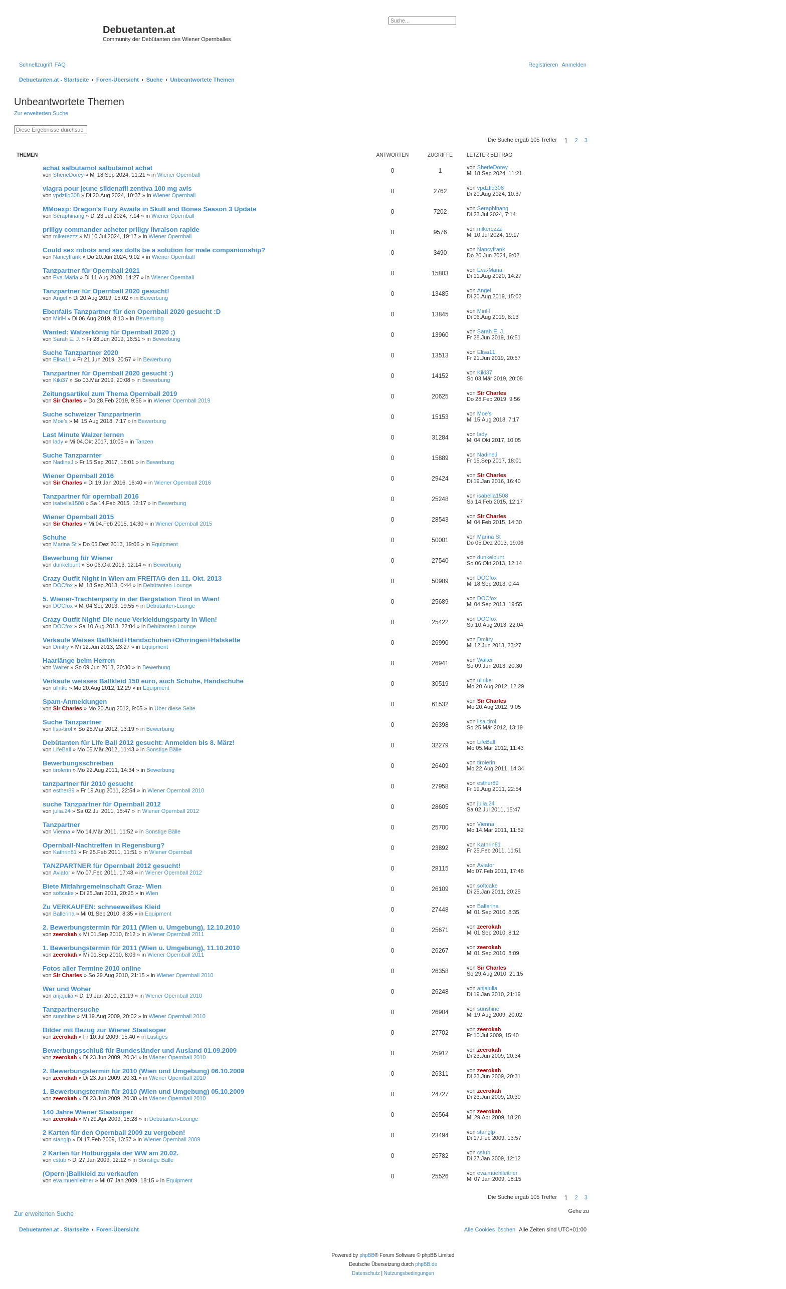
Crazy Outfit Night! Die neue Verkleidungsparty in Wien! (130, 619)
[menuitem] (60, 65)
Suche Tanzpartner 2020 (80, 352)
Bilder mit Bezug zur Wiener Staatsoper (104, 1030)
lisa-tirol (62, 729)
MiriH (59, 318)
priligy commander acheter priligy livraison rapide (121, 229)
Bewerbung (154, 298)
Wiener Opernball (179, 175)
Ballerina (64, 914)
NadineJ (63, 462)
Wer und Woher (67, 989)
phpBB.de (426, 1264)
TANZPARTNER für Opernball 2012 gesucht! (111, 866)
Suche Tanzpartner (72, 722)
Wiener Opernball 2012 (170, 811)
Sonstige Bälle (163, 749)
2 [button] (576, 140)
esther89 (64, 790)
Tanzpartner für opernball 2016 (91, 496)
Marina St (65, 544)
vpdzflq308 (66, 195)
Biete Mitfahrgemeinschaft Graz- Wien (102, 886)
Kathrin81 (65, 852)
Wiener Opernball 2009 (171, 1139)
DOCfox (63, 585)
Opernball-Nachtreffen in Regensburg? (103, 845)
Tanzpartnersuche (71, 1009)
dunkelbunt (66, 565)
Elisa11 (62, 359)
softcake (63, 893)
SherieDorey (68, 175)
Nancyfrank (67, 257)
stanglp (62, 1139)
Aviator (61, 873)
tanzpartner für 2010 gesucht (88, 783)
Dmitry (61, 647)
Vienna (61, 831)
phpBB (366, 1255)
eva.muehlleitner (73, 1180)
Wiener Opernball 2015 (78, 517)
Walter (61, 667)
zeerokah (65, 934)
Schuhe (55, 537)
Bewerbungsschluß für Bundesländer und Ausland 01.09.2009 (140, 1050)
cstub (59, 1160)
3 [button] (585, 140)
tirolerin (62, 770)
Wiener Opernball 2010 (175, 790)
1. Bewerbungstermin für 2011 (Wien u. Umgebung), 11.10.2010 (141, 948)
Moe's (60, 421)
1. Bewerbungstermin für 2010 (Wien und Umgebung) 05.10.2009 (143, 1091)
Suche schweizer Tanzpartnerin (92, 414)
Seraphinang (68, 216)
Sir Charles (67, 400)
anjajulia (63, 996)
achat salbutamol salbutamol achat (97, 168)
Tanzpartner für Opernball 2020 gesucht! (106, 291)
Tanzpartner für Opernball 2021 (91, 270)
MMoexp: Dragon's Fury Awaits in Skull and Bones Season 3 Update (150, 209)
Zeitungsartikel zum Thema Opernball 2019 (110, 393)
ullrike (60, 688)
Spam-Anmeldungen (75, 701)
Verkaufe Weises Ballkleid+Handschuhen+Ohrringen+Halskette (141, 640)
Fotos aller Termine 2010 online (92, 968)
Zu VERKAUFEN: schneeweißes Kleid (101, 907)
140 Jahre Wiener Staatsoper (88, 1112)
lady (58, 442)
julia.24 (62, 811)
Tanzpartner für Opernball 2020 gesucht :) (108, 373)
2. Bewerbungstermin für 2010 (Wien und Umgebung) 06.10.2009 (143, 1071)
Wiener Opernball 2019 (181, 400)
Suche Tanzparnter (72, 455)
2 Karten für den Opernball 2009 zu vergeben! (114, 1132)
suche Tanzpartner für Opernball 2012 (102, 804)
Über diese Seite (174, 708)
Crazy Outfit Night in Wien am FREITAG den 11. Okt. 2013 (132, 578)
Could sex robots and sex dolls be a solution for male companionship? (154, 250)
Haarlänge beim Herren (79, 660)
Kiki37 (60, 380)
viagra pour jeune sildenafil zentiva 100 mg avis (117, 188)
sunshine (64, 1016)
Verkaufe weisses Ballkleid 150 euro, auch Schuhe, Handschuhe (143, 681)
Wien (152, 893)
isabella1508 (68, 503)
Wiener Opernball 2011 (175, 934)
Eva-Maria (65, 277)
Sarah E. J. (66, 339)
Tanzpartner (61, 824)
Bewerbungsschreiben (78, 763)
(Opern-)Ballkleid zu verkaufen (90, 1173)
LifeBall (62, 749)
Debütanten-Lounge (167, 585)
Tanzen (144, 442)
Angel (60, 298)
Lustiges (157, 1037)
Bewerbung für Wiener (78, 558)
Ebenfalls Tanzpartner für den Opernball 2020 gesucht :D (132, 311)
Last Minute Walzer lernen (83, 435)
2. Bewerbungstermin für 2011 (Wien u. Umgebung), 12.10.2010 (141, 927)
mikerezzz (65, 236)
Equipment (164, 544)
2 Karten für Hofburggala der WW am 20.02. (110, 1153)
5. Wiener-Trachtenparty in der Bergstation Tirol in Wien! (131, 599)
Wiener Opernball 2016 (78, 476)
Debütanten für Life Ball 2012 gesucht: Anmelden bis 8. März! (139, 742)
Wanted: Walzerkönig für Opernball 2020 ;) (109, 332)
